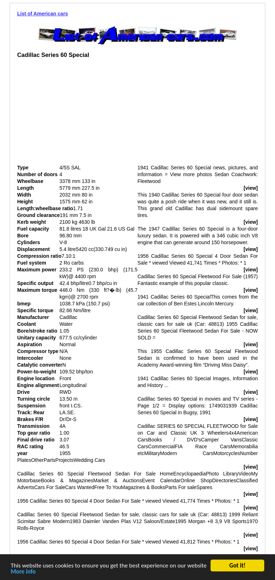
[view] (250, 188)
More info (23, 572)
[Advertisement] (77, 114)
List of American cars (42, 13)
